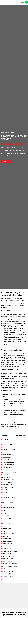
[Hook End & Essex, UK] (14, 594)
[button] (22, 3)
